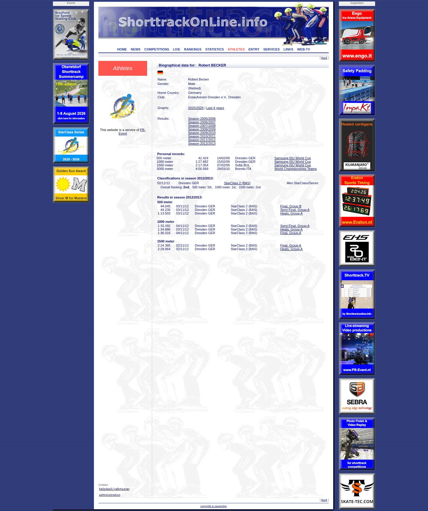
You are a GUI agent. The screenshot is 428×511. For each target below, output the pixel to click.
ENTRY (253, 49)
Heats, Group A (291, 213)
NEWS (136, 49)
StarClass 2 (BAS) (237, 183)
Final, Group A (290, 233)
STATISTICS (214, 49)
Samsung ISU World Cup (292, 158)
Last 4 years (215, 108)
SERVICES (271, 49)
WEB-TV (303, 49)
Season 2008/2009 (201, 129)
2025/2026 (196, 108)
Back (324, 57)
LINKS (288, 49)
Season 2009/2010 (201, 133)
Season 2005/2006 (201, 118)
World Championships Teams (295, 169)
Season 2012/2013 (201, 143)
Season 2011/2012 (201, 140)
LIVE (176, 49)
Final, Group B (290, 206)
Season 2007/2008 (201, 125)
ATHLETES (236, 49)
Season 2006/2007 (201, 122)
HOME (122, 49)
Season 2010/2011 (201, 136)
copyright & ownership (213, 506)
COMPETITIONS (156, 49)
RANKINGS (193, 49)
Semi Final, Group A (294, 210)
